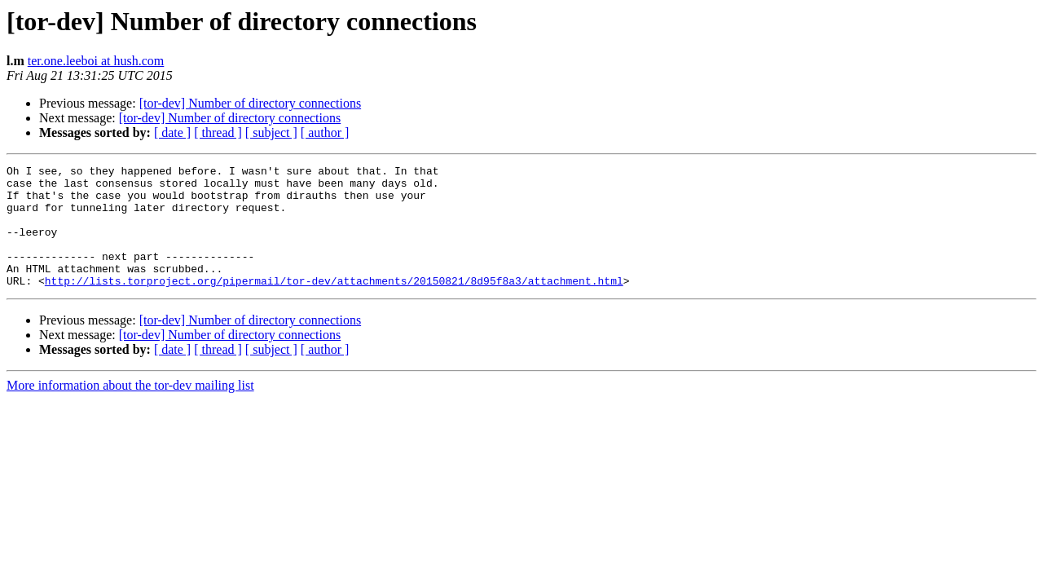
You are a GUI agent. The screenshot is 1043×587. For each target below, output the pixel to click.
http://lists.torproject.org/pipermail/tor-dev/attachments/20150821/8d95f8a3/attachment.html (334, 305)
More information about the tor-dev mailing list (130, 410)
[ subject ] (271, 132)
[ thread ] (218, 132)
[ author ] (325, 132)
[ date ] (172, 132)
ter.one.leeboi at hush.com (96, 61)
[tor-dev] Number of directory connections (250, 103)
